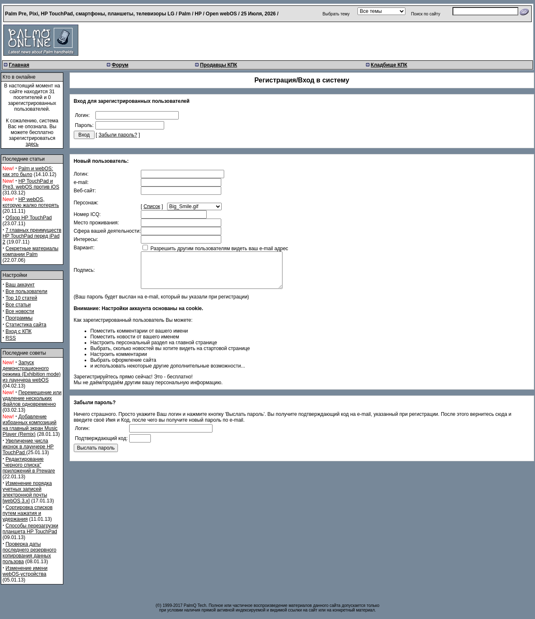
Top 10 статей (21, 298)
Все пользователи (26, 291)
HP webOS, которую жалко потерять (30, 202)
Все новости (19, 311)
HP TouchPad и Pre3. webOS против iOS (30, 184)
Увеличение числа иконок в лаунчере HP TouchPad (28, 446)
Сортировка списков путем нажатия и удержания (27, 513)
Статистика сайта (25, 325)
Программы (18, 318)
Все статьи (17, 305)
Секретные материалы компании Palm (30, 251)
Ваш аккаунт (20, 285)
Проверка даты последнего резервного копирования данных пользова (29, 552)
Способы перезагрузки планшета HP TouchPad (30, 528)
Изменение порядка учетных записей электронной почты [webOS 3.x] (27, 492)
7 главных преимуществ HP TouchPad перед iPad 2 (31, 236)
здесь (31, 144)
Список (151, 206)
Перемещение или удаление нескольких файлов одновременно (32, 398)
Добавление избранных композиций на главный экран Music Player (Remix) (30, 425)
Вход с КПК (18, 331)
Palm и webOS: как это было (27, 171)
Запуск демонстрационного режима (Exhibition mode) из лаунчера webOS (31, 371)
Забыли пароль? (118, 135)
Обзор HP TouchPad (28, 218)
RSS (10, 338)
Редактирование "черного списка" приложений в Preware (28, 465)
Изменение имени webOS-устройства (25, 571)
